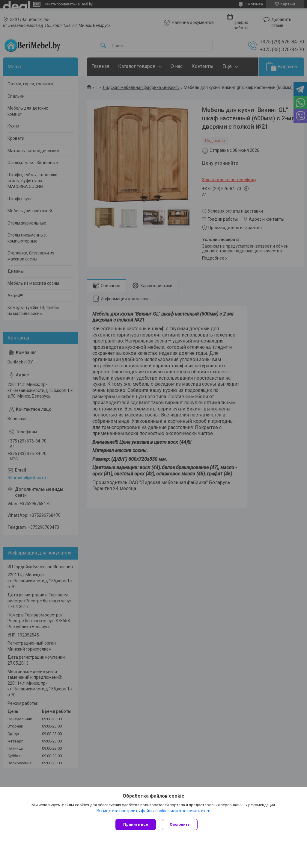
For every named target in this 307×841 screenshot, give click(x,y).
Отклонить (180, 824)
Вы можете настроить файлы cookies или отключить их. (152, 810)
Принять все (135, 824)
